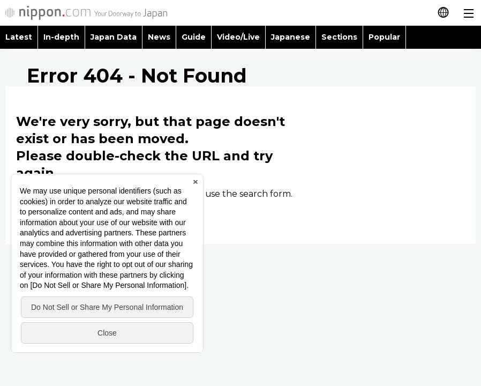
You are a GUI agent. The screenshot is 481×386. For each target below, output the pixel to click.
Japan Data (114, 37)
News (159, 37)
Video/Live (238, 37)
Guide (194, 37)
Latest (18, 37)
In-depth (61, 37)
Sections (339, 37)
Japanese (290, 37)
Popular (384, 37)
